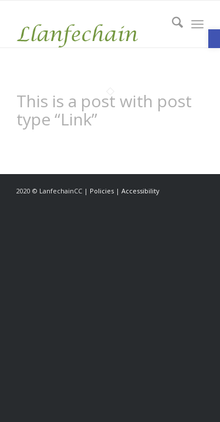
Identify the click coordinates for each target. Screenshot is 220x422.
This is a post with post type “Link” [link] (104, 110)
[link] (214, 38)
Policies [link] (102, 190)
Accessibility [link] (140, 190)
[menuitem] (171, 24)
